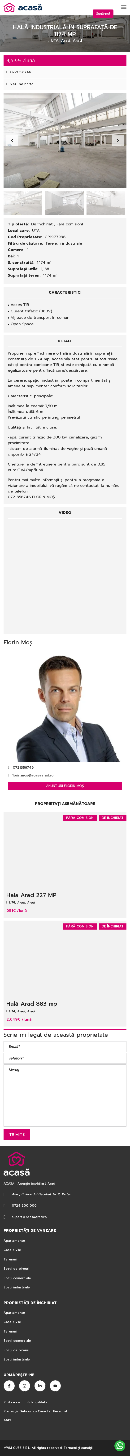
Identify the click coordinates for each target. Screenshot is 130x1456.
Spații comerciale (17, 1278)
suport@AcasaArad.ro (29, 1217)
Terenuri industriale (63, 243)
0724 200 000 (24, 1205)
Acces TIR (20, 305)
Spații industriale (17, 1287)
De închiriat (42, 224)
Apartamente (14, 1240)
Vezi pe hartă (19, 84)
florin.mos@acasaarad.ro (30, 775)
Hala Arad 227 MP (31, 895)
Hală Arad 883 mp (31, 1004)
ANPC (8, 1420)
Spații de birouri (16, 1268)
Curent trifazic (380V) (31, 311)
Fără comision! (69, 224)
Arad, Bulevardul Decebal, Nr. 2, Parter (41, 1194)
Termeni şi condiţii (78, 1448)
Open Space (22, 324)
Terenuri (10, 1259)
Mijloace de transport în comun (40, 317)
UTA (36, 230)
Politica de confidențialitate (26, 1402)
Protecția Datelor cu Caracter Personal (35, 1411)
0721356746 (18, 72)
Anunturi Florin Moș (65, 785)
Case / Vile (12, 1250)
